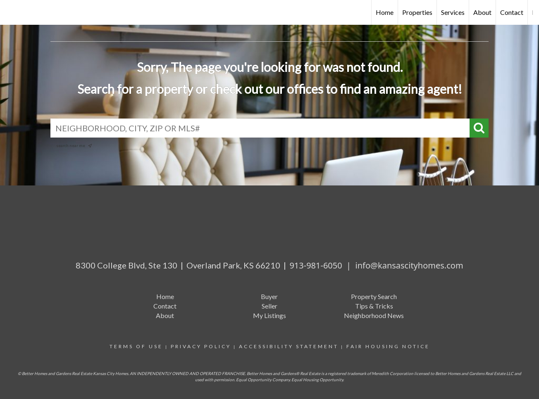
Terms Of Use (136, 346)
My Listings (269, 315)
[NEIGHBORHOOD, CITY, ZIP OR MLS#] (269, 128)
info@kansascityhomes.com (409, 265)
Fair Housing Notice (388, 346)
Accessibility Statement (289, 346)
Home (385, 12)
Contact (511, 12)
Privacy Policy (201, 346)
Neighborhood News (374, 315)
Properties (417, 12)
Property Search (374, 296)
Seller (269, 306)
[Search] (479, 128)
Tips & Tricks (374, 306)
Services (453, 12)
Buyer (269, 296)
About (482, 12)
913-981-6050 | (322, 265)
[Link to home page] (10, 12)
